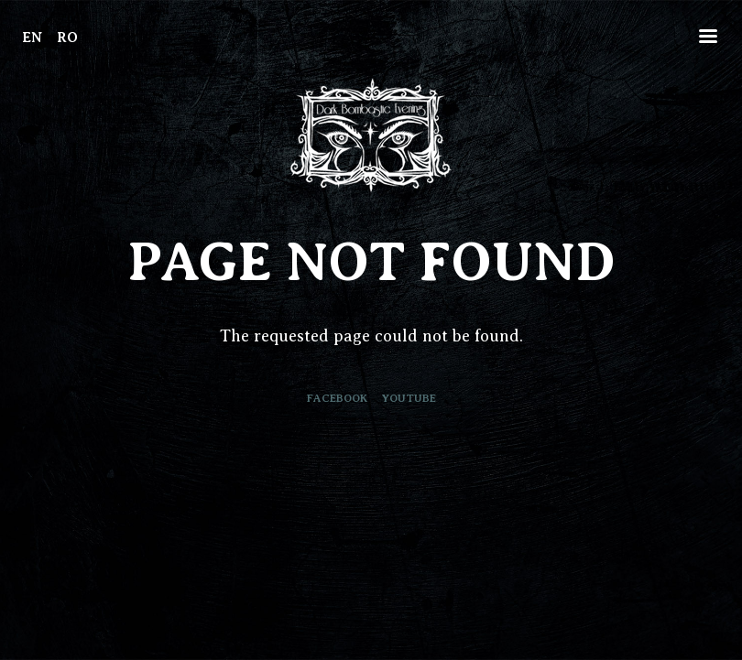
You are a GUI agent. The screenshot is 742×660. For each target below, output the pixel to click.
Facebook (337, 398)
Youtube (409, 398)
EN (32, 37)
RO (67, 37)
